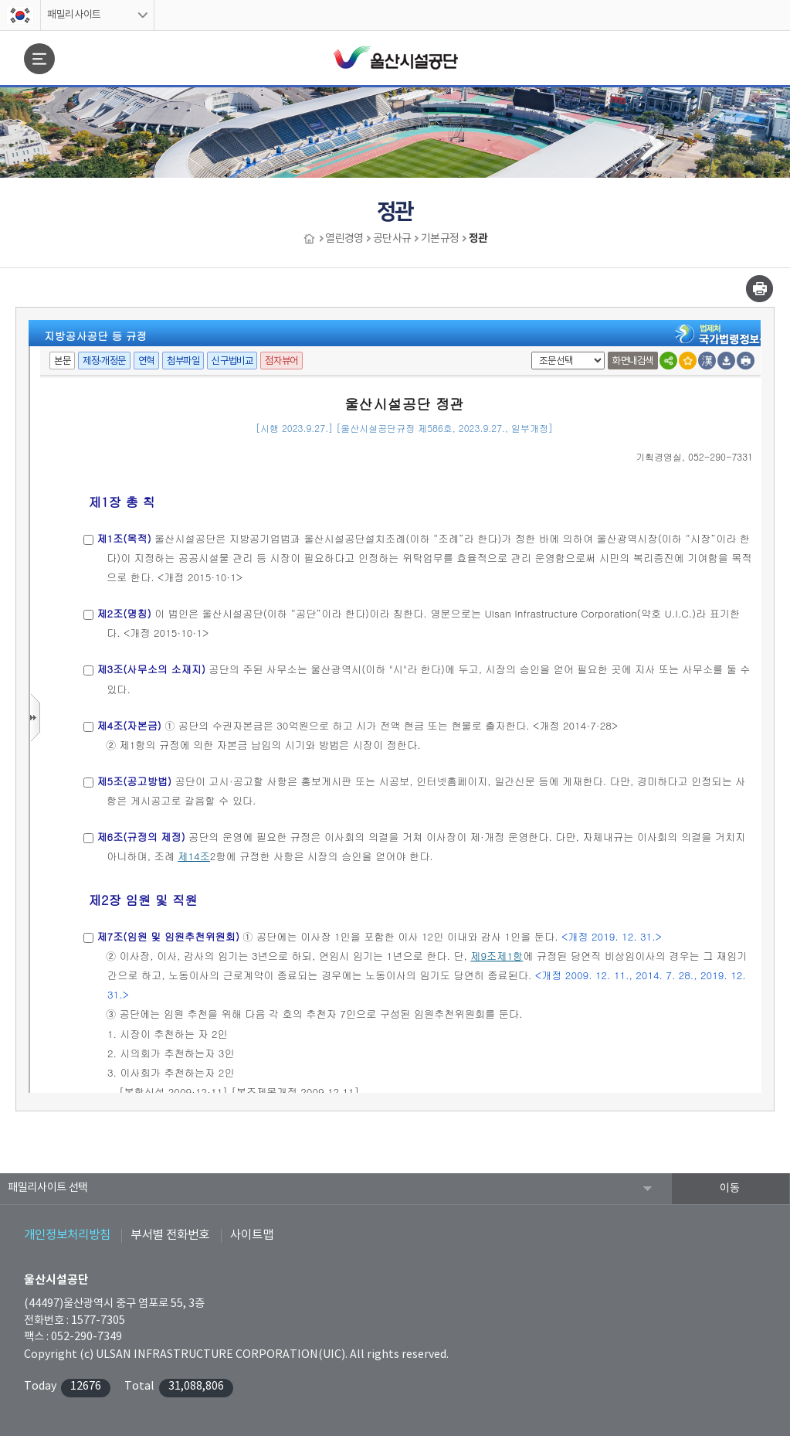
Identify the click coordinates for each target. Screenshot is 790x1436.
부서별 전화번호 (170, 1235)
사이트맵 (251, 1235)
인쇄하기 (759, 288)
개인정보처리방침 (67, 1235)
